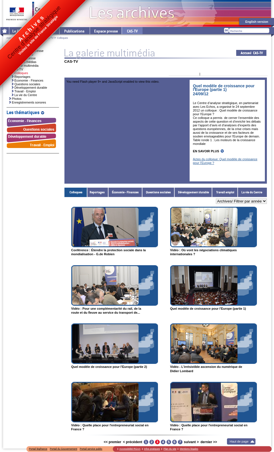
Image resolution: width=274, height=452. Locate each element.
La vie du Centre (252, 192)
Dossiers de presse (22, 58)
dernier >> (208, 442)
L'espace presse (105, 30)
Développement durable (193, 192)
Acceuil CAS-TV (251, 53)
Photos (17, 98)
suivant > (191, 442)
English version (256, 21)
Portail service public (91, 448)
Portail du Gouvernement (63, 448)
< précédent (132, 442)
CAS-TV (49, 38)
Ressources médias (22, 62)
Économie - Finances (125, 192)
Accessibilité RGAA (130, 448)
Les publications (74, 30)
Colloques (75, 192)
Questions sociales (158, 192)
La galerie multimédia (24, 65)
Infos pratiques (152, 448)
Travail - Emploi (225, 192)
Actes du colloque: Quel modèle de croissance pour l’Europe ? (225, 161)
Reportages (97, 192)
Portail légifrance (38, 448)
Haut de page (239, 441)
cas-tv (132, 30)
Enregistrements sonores (29, 102)
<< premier (112, 442)
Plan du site (169, 448)
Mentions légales (189, 448)
